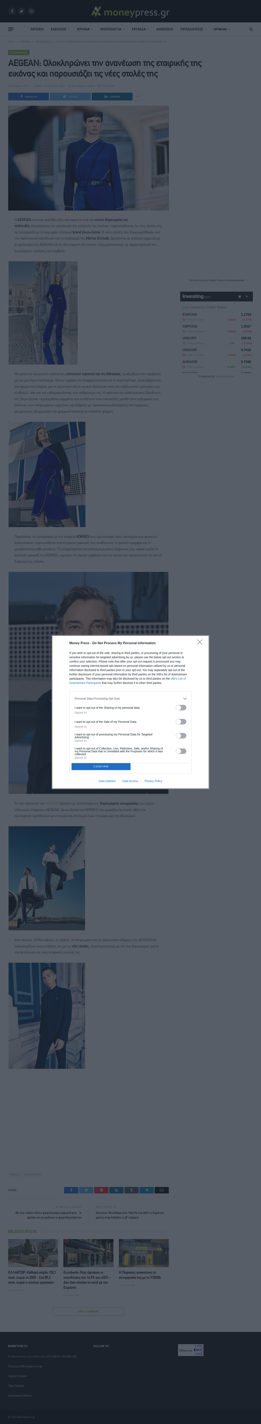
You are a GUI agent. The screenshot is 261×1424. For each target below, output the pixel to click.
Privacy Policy (153, 781)
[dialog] (130, 712)
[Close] (201, 643)
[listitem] (130, 699)
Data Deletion (107, 781)
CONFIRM (101, 766)
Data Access (130, 781)
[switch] (181, 707)
